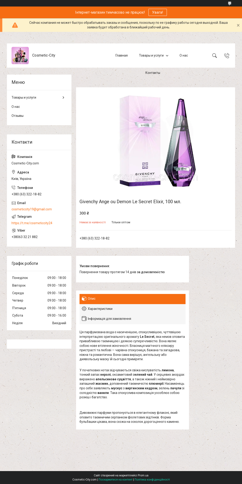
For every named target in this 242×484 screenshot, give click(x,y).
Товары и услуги (151, 55)
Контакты (152, 73)
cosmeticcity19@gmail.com (32, 209)
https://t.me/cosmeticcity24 (32, 223)
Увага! (157, 12)
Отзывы (18, 116)
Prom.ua (143, 475)
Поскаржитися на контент (116, 479)
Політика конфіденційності (152, 479)
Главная (121, 55)
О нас (184, 55)
